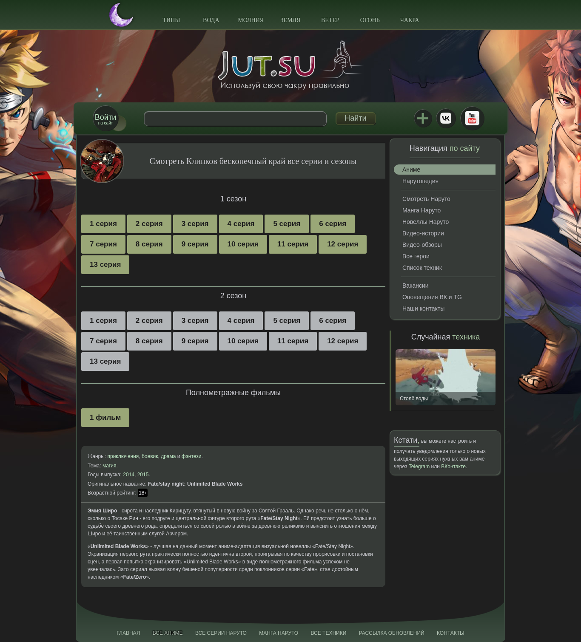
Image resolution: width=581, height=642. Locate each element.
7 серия (103, 244)
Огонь (370, 20)
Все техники (328, 633)
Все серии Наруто (221, 633)
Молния (251, 20)
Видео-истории (423, 233)
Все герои (416, 256)
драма (168, 456)
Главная (128, 633)
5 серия (286, 224)
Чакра (409, 20)
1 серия (103, 224)
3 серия (195, 224)
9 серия (195, 244)
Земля (291, 20)
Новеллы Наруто (425, 221)
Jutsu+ (423, 118)
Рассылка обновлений (391, 633)
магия (110, 466)
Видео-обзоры (422, 244)
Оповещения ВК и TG (432, 297)
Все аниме (168, 633)
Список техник (422, 267)
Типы (171, 20)
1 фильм (105, 417)
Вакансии (415, 285)
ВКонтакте (446, 118)
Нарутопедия (420, 181)
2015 (143, 475)
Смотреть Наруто (426, 198)
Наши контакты (423, 308)
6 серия (332, 224)
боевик (150, 456)
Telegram (419, 466)
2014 (128, 475)
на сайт (105, 119)
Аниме (411, 169)
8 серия (149, 244)
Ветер (330, 20)
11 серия (292, 244)
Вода (211, 20)
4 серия (241, 224)
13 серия (105, 264)
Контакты (450, 633)
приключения (123, 456)
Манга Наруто (421, 210)
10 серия (243, 244)
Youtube (472, 118)
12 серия (342, 244)
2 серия (149, 224)
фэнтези (192, 456)
